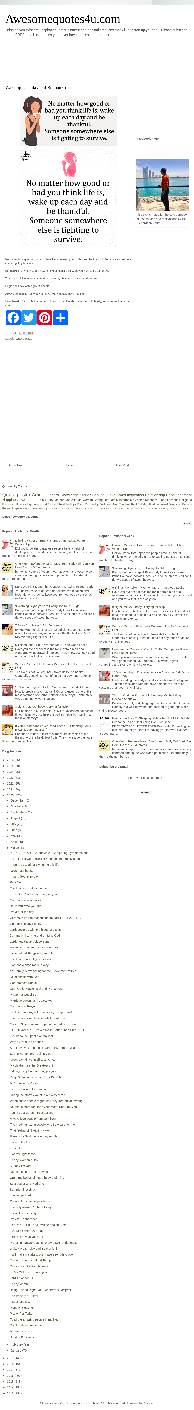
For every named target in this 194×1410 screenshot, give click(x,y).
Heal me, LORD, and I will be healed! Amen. (39, 1225)
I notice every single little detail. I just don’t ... (40, 1018)
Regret (6, 508)
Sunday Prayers (20, 1166)
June (14, 830)
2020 (11, 795)
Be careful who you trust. (26, 906)
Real (134, 504)
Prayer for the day (22, 912)
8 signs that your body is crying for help (41, 706)
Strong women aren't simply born (32, 1053)
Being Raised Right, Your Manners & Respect (40, 1290)
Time (179, 508)
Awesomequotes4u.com (62, 18)
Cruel (109, 508)
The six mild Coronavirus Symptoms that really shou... (46, 858)
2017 (11, 1369)
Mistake (158, 508)
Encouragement (179, 495)
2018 (11, 1363)
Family (113, 500)
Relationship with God (24, 977)
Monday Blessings (22, 1307)
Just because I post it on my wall (32, 1036)
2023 (11, 777)
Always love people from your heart (33, 1118)
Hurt (44, 504)
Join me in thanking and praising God (35, 935)
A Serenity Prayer (21, 1331)
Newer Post (15, 465)
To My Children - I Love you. (29, 1272)
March (15, 847)
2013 (11, 1393)
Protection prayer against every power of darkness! (44, 1242)
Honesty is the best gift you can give (34, 947)
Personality (92, 504)
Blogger (148, 1403)
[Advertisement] (60, 60)
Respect (53, 504)
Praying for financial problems (30, 1201)
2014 (11, 1387)
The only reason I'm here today (31, 1207)
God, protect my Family (25, 923)
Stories (85, 495)
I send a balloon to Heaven (28, 1089)
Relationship (155, 495)
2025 (11, 765)
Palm (72, 508)
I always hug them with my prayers (33, 1071)
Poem (80, 504)
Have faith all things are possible (32, 953)
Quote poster (24, 338)
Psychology (34, 504)
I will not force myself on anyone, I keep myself (41, 1012)
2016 (11, 1375)
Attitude (76, 500)
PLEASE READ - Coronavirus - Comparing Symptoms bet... (50, 853)
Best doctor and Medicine (27, 1183)
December (18, 800)
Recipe (172, 508)
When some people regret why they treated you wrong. (47, 1101)
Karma (136, 508)
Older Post (122, 465)
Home (69, 465)
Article (38, 494)
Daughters (175, 504)
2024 (11, 771)
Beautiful (99, 495)
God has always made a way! (29, 965)
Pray (165, 508)
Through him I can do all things (30, 1260)
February (17, 1344)
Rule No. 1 (17, 882)
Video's (187, 508)
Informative (126, 500)
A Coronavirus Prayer (24, 1083)
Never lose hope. (21, 870)
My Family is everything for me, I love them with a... (44, 971)
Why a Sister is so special (27, 1042)
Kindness (151, 500)
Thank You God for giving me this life (34, 864)
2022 (11, 783)
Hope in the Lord (21, 1142)
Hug (123, 508)
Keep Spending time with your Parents (35, 1077)
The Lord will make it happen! (29, 888)
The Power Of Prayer (24, 1295)
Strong (98, 500)
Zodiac (139, 500)
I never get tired (20, 1195)
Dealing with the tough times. (29, 1266)
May (14, 836)
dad (158, 504)
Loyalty (150, 508)
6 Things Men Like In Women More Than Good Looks (51, 644)
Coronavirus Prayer (23, 1006)
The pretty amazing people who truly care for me (42, 1124)
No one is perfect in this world (30, 1171)
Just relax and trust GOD (26, 1231)
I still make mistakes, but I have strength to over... (43, 1254)
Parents (187, 504)
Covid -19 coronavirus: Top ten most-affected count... (45, 1024)
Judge (129, 508)
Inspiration (135, 495)
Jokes (121, 495)
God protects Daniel (23, 982)
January (16, 1350)
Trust (62, 504)
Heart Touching (121, 504)
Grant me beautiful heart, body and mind (37, 1177)
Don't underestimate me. (26, 1325)
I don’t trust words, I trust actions (32, 1112)
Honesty (21, 504)
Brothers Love (27, 508)
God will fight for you (23, 1154)
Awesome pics (32, 500)
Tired (152, 504)
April (14, 841)
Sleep (79, 508)
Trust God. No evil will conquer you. (34, 894)
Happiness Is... (20, 1301)
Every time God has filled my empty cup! (37, 1136)
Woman (87, 500)
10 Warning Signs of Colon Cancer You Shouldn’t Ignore (52, 687)
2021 (11, 789)
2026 (11, 760)
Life (106, 500)
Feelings (71, 504)
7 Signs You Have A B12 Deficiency (39, 625)
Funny (49, 500)
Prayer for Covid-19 (23, 994)
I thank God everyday (24, 876)
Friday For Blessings (23, 1213)
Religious (185, 500)
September (18, 812)
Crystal (116, 508)
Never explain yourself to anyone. (32, 1059)
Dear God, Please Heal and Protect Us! (36, 988)
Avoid (164, 504)
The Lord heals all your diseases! (32, 959)
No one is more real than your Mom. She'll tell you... (44, 1106)
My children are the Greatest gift (31, 1065)
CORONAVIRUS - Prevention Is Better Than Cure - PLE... (49, 1030)
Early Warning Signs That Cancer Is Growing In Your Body (54, 586)
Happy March (19, 1284)
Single (15, 508)
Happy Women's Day (24, 1160)
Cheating (101, 508)
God (67, 500)
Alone (162, 500)
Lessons (172, 500)
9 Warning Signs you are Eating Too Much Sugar (47, 606)
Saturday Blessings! (23, 1189)
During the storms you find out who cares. (38, 1095)
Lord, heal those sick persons (29, 941)
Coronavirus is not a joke (26, 900)
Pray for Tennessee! (23, 1219)
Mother (59, 500)
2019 (11, 1358)
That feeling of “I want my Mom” (31, 1130)
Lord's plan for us (21, 1278)
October (16, 806)
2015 (11, 1381)
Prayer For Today (21, 1313)
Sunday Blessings (22, 1337)
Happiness (10, 500)
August (16, 818)
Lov (143, 508)
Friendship (8, 504)
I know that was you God (26, 1236)
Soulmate (105, 504)
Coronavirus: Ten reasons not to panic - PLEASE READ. (47, 918)
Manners (54, 508)
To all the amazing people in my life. (34, 1319)
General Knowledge (63, 495)
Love (111, 495)
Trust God (16, 1148)
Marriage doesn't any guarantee (31, 1000)
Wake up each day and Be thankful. (34, 1248)
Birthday (143, 504)
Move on (64, 508)
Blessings (90, 508)
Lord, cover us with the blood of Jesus (35, 929)
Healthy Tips (42, 508)
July (14, 824)
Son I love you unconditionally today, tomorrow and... (45, 1047)
